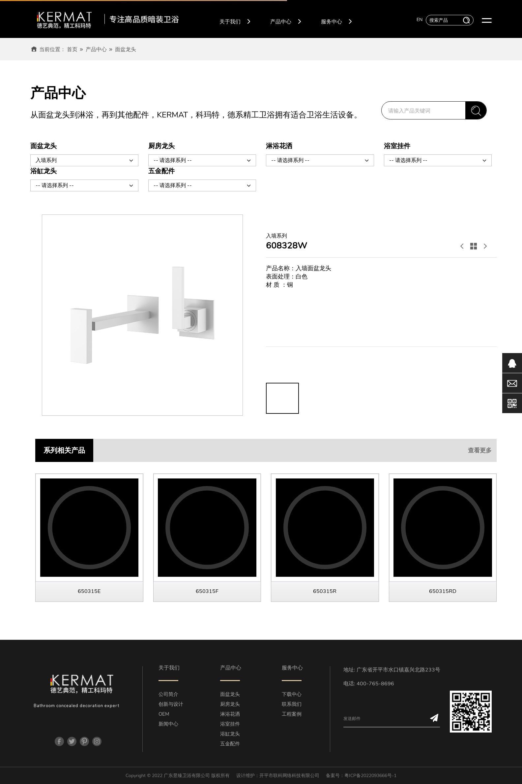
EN (419, 19)
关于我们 (234, 20)
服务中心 (336, 20)
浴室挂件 (230, 724)
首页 (72, 49)
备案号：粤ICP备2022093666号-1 (361, 775)
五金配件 (230, 743)
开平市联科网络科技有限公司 (289, 775)
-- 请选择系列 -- (203, 160)
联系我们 (292, 704)
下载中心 (292, 694)
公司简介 (168, 694)
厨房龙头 (230, 704)
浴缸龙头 (230, 734)
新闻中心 (168, 724)
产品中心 (285, 20)
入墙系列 (85, 160)
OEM (164, 714)
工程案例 (292, 714)
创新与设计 (171, 704)
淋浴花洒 (230, 714)
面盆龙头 (125, 49)
